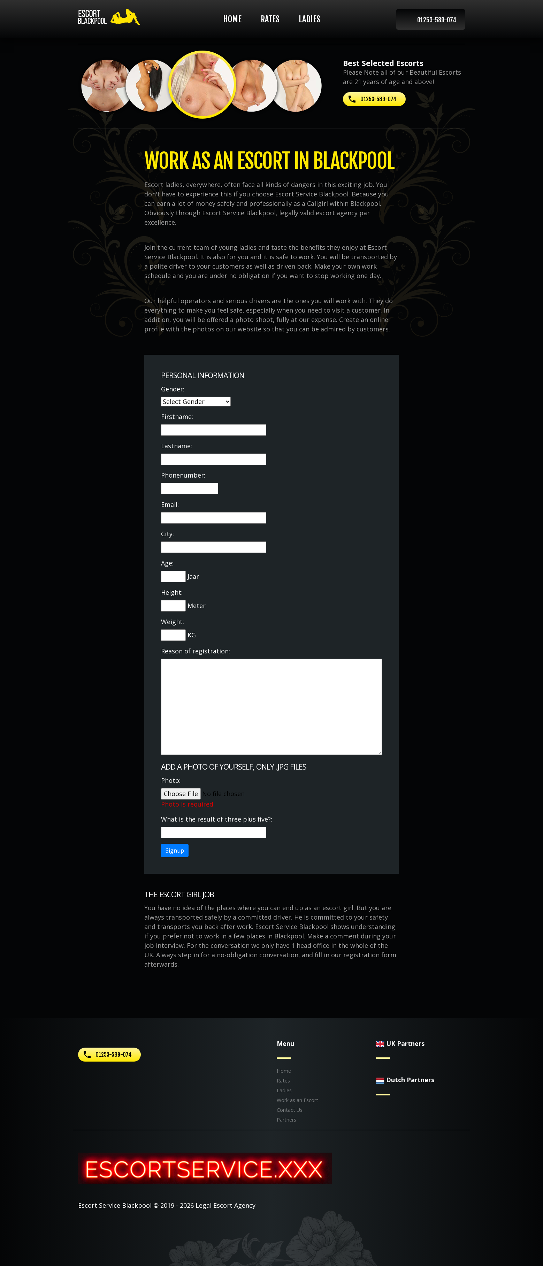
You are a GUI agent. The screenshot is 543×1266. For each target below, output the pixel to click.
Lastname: (176, 446)
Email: (170, 504)
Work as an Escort (297, 1100)
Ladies (309, 19)
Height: (172, 592)
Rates (270, 19)
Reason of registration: (195, 651)
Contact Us (290, 1110)
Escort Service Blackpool (115, 1205)
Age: (167, 563)
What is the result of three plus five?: (216, 819)
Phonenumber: (183, 475)
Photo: (171, 780)
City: (167, 534)
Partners (286, 1119)
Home (232, 19)
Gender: (172, 389)
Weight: (172, 621)
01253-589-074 (436, 20)
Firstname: (177, 416)
